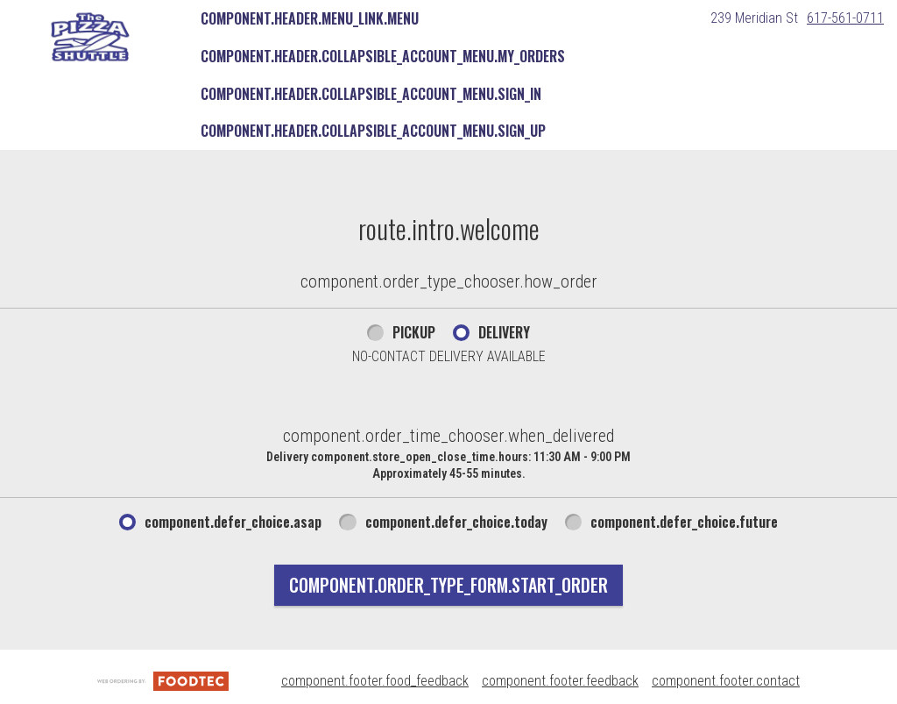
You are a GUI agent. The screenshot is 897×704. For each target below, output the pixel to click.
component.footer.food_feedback (375, 680)
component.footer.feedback (560, 680)
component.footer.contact (726, 680)
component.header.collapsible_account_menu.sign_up (373, 130)
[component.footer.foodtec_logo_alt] (163, 680)
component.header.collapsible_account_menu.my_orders (383, 56)
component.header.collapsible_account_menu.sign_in (371, 93)
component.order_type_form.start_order (448, 585)
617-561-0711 (845, 18)
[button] (90, 37)
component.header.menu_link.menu (310, 18)
